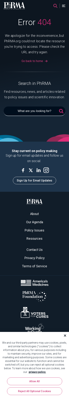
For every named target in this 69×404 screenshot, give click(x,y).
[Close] (63, 337)
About (34, 214)
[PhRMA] (14, 6)
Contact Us (34, 250)
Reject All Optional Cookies (34, 392)
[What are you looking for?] (34, 111)
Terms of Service (34, 266)
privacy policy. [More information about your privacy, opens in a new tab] (37, 373)
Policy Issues (34, 230)
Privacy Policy (34, 258)
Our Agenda (34, 222)
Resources (34, 238)
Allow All (34, 382)
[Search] (55, 6)
